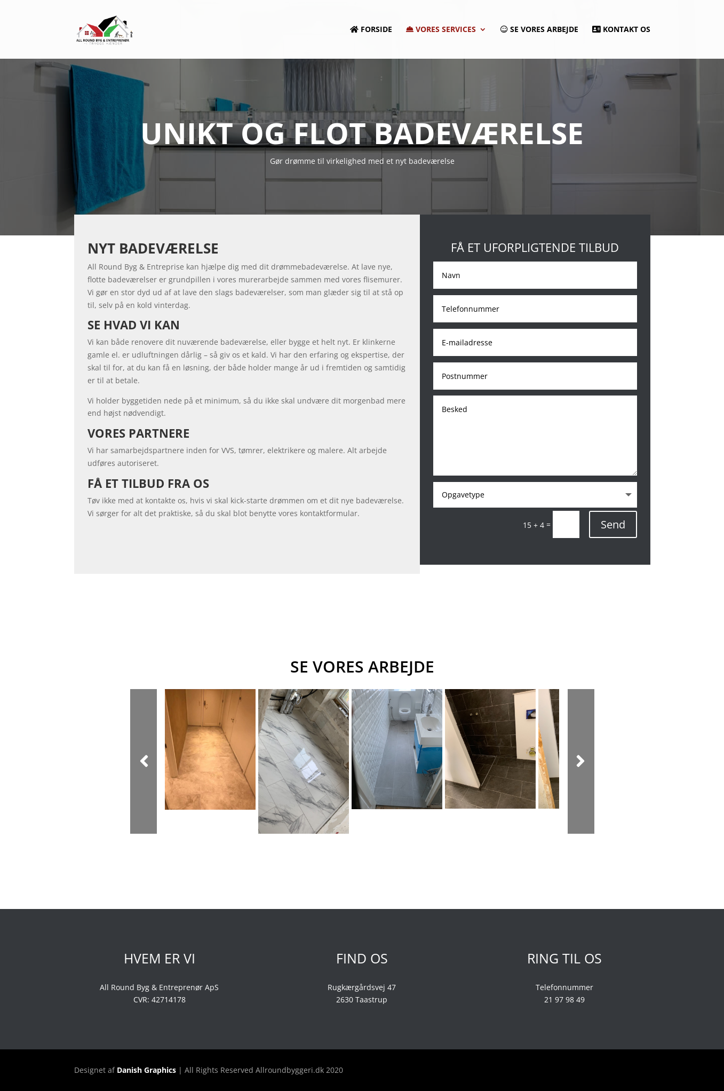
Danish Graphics (146, 1070)
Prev (143, 761)
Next (581, 761)
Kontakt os (621, 30)
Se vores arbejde (539, 30)
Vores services (441, 30)
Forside (371, 30)
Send (613, 524)
